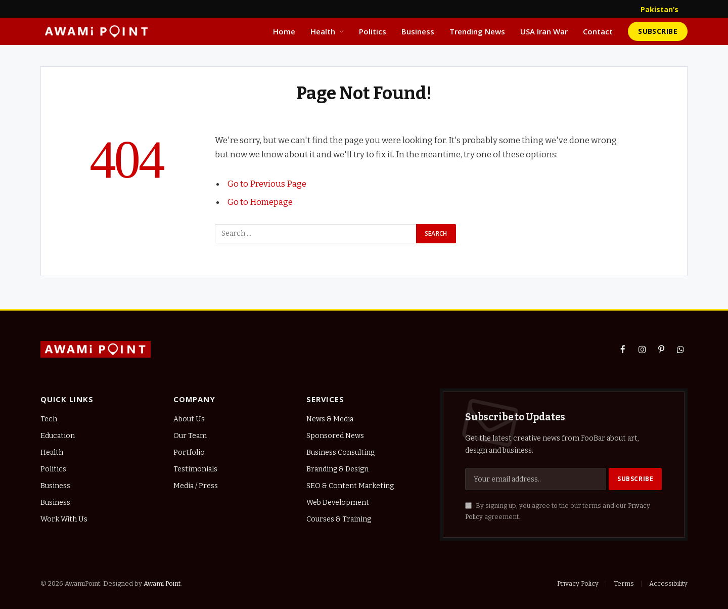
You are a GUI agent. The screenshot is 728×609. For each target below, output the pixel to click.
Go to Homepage (260, 202)
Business (417, 31)
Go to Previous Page (267, 184)
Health (322, 31)
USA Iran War (544, 31)
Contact (598, 31)
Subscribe (657, 31)
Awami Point (162, 583)
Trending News (477, 31)
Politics (372, 31)
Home (284, 31)
